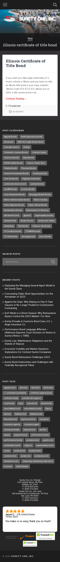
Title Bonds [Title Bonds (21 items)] (23, 226)
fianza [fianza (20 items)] (48, 409)
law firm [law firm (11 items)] (43, 430)
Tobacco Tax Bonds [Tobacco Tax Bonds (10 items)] (41, 226)
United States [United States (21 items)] (22, 466)
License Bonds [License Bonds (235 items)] (28, 189)
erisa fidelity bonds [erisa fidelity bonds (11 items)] (32, 409)
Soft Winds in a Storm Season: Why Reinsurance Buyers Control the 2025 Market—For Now (30, 315)
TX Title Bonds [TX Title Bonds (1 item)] (10, 236)
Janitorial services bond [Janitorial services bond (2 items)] (15, 184)
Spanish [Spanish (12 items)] (27, 215)
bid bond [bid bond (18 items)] (35, 388)
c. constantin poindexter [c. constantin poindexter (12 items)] (15, 393)
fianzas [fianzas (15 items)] (7, 414)
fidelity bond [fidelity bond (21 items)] (20, 414)
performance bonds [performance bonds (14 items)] (13, 440)
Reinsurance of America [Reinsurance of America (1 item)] (37, 210)
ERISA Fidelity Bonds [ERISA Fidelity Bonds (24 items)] (13, 163)
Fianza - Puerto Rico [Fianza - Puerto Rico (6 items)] (36, 163)
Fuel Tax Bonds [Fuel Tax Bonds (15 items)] (11, 179)
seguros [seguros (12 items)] (28, 445)
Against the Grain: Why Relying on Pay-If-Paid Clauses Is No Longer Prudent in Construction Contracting (29, 305)
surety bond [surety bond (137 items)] (19, 451)
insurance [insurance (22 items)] (44, 419)
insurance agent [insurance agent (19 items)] (31, 424)
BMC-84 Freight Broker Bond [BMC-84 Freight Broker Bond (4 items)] (30, 142)
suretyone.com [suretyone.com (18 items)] (41, 456)
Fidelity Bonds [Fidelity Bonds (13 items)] (10, 168)
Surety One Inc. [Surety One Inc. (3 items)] (27, 221)
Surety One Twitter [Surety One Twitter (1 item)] (46, 221)
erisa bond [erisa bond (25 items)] (32, 403)
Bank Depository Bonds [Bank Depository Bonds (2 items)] (31, 137)
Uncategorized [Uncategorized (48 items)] (28, 236)
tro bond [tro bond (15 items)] (8, 466)
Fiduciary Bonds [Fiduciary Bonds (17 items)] (28, 168)
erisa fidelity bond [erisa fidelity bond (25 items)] (12, 409)
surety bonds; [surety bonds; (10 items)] (10, 456)
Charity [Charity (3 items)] (26, 147)
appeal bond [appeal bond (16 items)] (9, 388)
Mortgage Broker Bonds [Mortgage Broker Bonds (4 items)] (40, 194)
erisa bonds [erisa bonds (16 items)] (46, 403)
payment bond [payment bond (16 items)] (20, 435)
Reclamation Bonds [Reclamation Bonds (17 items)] (13, 210)
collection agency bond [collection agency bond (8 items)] (41, 393)
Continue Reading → (16, 98)
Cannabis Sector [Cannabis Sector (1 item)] (11, 147)
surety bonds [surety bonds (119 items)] (35, 451)
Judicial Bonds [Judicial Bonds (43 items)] (37, 184)
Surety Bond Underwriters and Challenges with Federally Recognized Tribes (29, 364)
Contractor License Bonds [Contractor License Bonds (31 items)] (16, 152)
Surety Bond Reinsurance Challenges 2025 (27, 357)
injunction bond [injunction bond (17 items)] (28, 419)
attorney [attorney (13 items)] (23, 388)
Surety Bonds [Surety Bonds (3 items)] (10, 221)
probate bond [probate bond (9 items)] (33, 440)
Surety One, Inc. (22, 556)
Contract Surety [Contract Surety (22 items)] (39, 152)
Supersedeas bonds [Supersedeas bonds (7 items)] (44, 215)
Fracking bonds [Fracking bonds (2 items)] (40, 173)
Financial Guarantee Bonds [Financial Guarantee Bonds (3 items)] (16, 173)
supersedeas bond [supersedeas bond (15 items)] (44, 445)
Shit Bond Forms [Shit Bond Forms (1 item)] (11, 215)
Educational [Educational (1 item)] (28, 158)
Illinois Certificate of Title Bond (25, 63)
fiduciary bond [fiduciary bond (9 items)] (10, 419)
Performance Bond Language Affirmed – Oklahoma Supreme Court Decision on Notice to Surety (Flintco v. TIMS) (30, 332)
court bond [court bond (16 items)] (9, 403)
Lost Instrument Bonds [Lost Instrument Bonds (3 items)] (14, 194)
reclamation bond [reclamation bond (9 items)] (12, 445)
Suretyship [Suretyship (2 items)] (9, 226)
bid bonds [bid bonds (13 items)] (48, 388)
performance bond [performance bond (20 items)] (40, 435)
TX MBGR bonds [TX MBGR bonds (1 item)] (32, 231)
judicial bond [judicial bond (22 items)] (29, 430)
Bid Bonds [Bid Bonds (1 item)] (8, 142)
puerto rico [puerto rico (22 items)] (48, 440)
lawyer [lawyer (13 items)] (7, 435)
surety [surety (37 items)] (7, 451)
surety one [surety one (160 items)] (25, 456)
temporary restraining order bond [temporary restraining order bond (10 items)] (38, 461)
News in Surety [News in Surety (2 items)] (40, 200)
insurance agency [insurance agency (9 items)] (12, 424)
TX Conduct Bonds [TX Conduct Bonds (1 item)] (12, 231)
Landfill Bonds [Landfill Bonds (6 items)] (10, 189)
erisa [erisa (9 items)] (20, 403)
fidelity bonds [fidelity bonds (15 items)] (36, 414)
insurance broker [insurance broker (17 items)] (11, 430)
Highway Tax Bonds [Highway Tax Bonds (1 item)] (31, 179)
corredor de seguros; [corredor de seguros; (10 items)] (31, 398)
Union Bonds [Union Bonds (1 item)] (45, 236)
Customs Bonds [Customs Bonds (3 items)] (11, 158)
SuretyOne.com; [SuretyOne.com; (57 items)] (11, 461)
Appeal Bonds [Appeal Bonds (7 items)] (10, 137)
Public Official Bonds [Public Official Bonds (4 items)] (37, 205)
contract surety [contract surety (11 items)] (11, 398)
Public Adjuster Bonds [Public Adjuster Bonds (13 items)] (14, 205)
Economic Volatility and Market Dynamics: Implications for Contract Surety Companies (28, 350)
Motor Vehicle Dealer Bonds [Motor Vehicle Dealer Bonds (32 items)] (17, 200)
